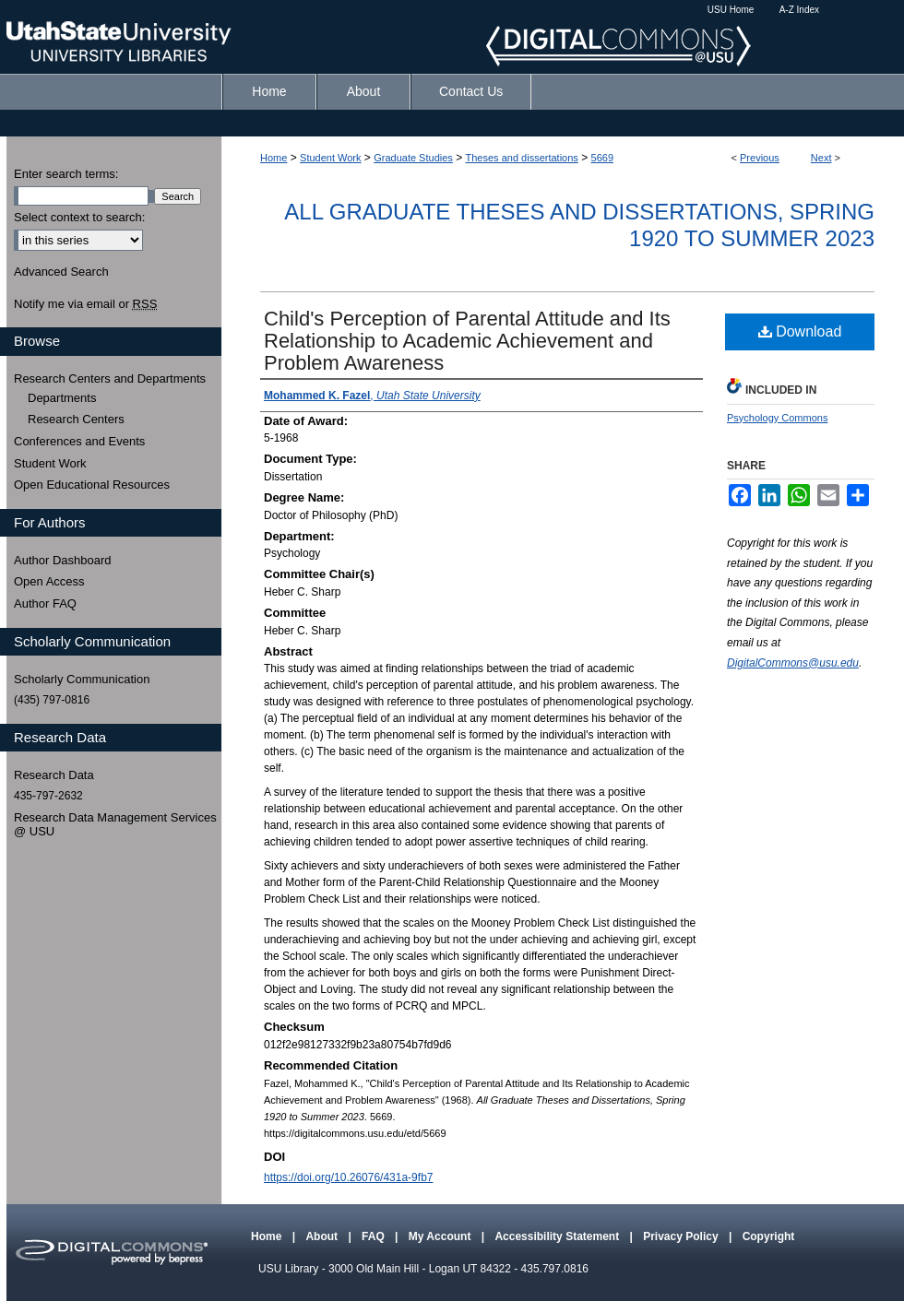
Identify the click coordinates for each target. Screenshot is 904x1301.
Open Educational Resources (92, 484)
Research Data (54, 775)
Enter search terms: (66, 174)
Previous (759, 157)
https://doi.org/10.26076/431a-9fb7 (348, 1177)
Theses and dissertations (522, 157)
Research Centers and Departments (110, 378)
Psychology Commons (777, 417)
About (322, 1236)
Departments (62, 398)
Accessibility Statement (558, 1236)
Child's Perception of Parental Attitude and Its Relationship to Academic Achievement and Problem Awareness (467, 340)
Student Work (330, 157)
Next (821, 157)
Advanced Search (61, 271)
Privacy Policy (682, 1236)
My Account (441, 1236)
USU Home (731, 10)
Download (800, 331)
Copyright (769, 1236)
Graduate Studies (413, 157)
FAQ (374, 1236)
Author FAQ (45, 603)
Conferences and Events (79, 441)
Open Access (49, 581)
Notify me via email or (85, 304)
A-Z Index (799, 10)
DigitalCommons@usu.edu (793, 662)
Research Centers (76, 419)
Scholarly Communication (81, 679)
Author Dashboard (63, 560)
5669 (602, 157)
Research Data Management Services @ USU (115, 824)
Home (273, 157)
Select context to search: (79, 217)
